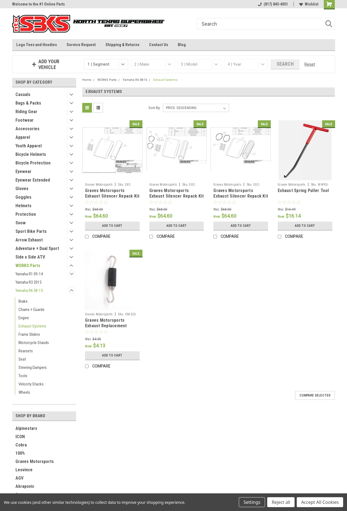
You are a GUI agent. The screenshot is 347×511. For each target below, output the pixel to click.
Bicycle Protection (33, 163)
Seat (22, 359)
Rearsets (25, 350)
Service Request (81, 44)
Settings (251, 502)
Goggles (23, 197)
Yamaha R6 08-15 (29, 290)
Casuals (22, 94)
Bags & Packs (28, 103)
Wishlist (308, 4)
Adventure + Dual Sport (37, 248)
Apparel (22, 137)
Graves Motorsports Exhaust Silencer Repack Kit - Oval (112, 196)
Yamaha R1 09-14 (29, 274)
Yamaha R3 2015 (28, 282)
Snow (20, 222)
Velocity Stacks (31, 384)
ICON (20, 436)
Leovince (24, 469)
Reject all (281, 502)
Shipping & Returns (122, 44)
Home (86, 80)
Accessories (27, 128)
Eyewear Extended (32, 180)
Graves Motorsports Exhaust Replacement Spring (106, 326)
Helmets (23, 205)
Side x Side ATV (30, 257)
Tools (22, 375)
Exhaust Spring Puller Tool (303, 190)
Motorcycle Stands (33, 342)
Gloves (21, 188)
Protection (25, 214)
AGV (19, 478)
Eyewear (23, 171)
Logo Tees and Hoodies (36, 44)
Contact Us (158, 44)
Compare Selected (315, 395)
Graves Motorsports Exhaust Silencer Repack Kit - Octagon (240, 196)
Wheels (24, 392)
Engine (23, 317)
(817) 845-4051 (273, 4)
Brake (23, 301)
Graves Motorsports (34, 461)
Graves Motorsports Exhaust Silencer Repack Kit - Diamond (176, 196)
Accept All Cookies (320, 502)
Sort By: (155, 108)
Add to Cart (112, 225)
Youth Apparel (28, 145)
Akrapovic (24, 486)
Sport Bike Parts (31, 231)
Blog (182, 44)
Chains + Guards (31, 309)
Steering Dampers (32, 367)
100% (20, 453)
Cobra (21, 445)
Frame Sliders (29, 334)
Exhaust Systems (32, 326)
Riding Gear (26, 111)
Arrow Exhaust (29, 240)
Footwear (24, 120)
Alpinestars (26, 428)
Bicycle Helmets (30, 154)
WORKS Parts (27, 265)
